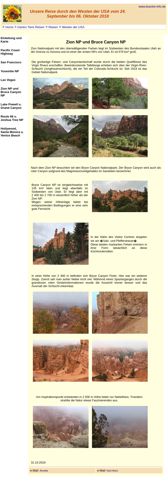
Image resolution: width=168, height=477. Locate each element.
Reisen (53, 27)
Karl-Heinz (112, 470)
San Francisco (11, 62)
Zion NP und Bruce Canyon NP (11, 92)
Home (9, 27)
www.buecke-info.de (152, 6)
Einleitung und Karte (11, 39)
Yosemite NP (10, 71)
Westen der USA (72, 27)
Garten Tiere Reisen (31, 27)
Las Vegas (8, 80)
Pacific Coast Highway (10, 51)
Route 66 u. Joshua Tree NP (12, 118)
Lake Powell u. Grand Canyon (11, 106)
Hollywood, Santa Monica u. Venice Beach (12, 132)
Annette (44, 470)
